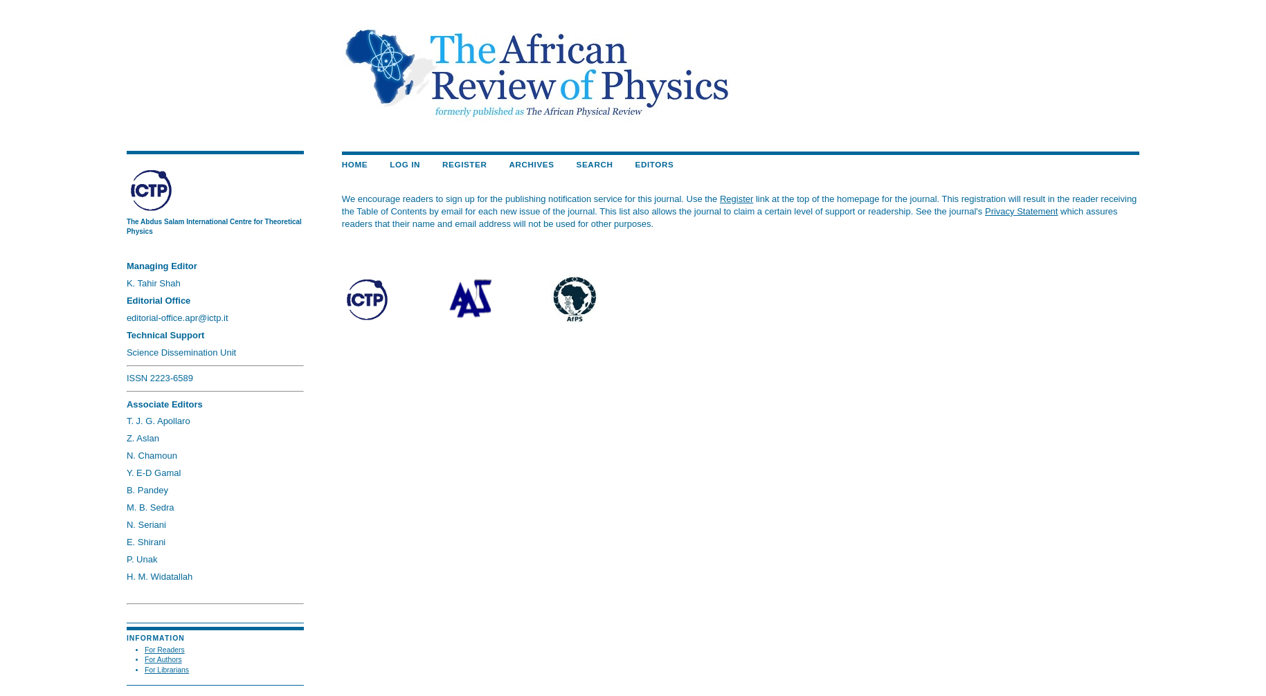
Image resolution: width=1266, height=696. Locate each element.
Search (595, 164)
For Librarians (167, 670)
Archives (531, 164)
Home (355, 164)
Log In (405, 164)
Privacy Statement (1021, 211)
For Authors (163, 659)
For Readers (165, 650)
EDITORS (654, 164)
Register (464, 164)
